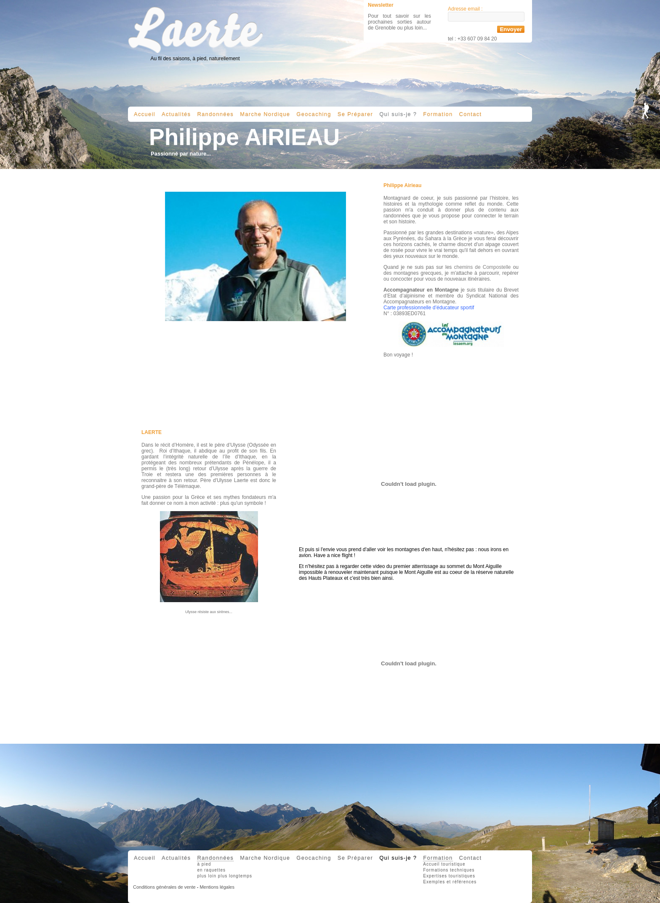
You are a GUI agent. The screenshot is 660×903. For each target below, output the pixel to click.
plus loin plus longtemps (224, 876)
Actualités (176, 114)
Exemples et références (449, 881)
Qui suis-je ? (398, 114)
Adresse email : (465, 9)
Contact (470, 114)
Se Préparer (355, 114)
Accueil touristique (444, 864)
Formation (437, 114)
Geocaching (313, 114)
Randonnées (215, 114)
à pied (204, 864)
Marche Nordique (265, 114)
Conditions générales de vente (164, 887)
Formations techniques (448, 870)
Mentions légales (217, 887)
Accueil (144, 114)
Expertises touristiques (449, 876)
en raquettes (211, 870)
